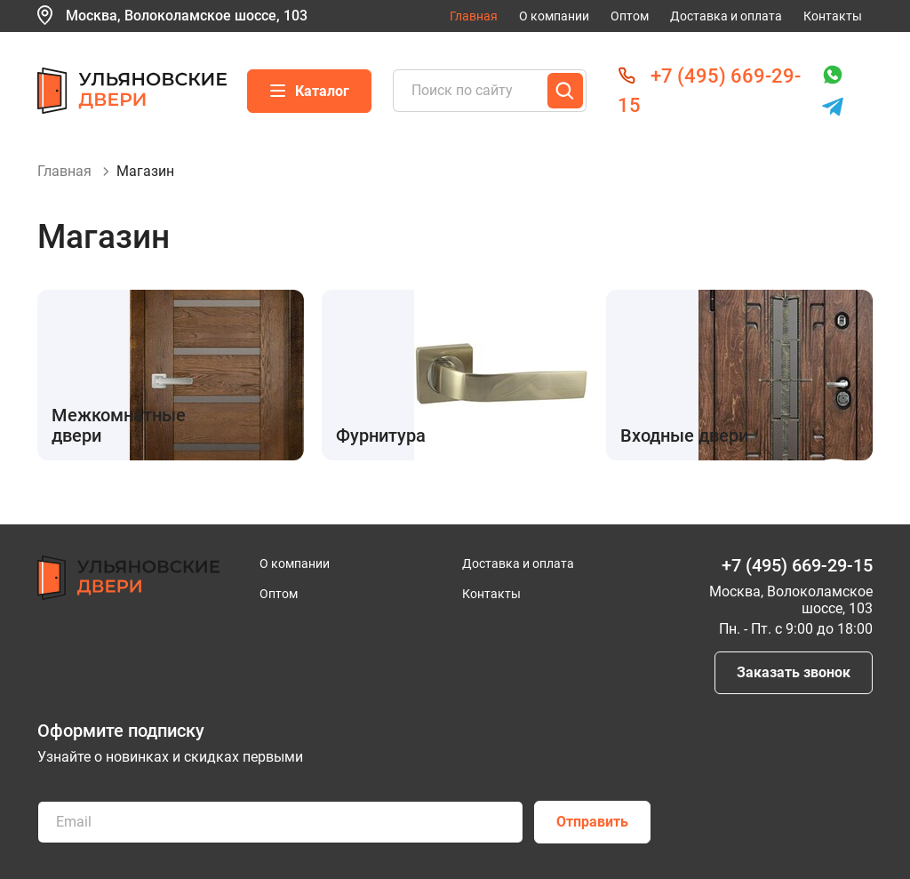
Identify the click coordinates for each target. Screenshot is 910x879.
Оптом (630, 16)
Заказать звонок (793, 672)
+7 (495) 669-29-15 (797, 565)
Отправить (592, 821)
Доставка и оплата (726, 16)
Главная (474, 16)
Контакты (832, 16)
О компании (554, 16)
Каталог (309, 91)
